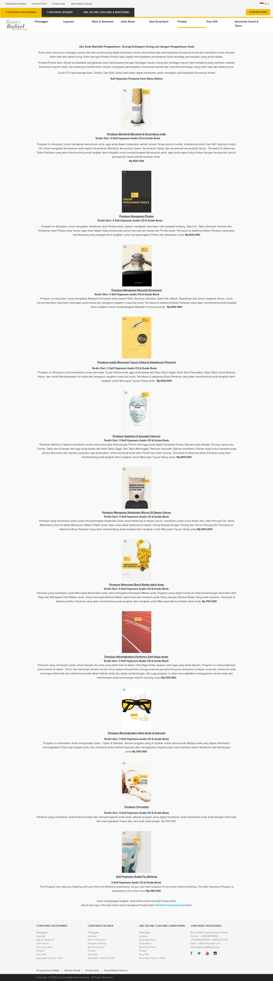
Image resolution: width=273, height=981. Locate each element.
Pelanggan (42, 932)
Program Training (97, 943)
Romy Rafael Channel (81, 4)
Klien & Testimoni (45, 940)
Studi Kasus (145, 943)
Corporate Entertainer (21, 12)
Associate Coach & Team (49, 958)
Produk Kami (59, 4)
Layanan (40, 936)
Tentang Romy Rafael (15, 4)
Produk (40, 951)
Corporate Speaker (60, 12)
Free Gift (41, 954)
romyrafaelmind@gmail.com (205, 947)
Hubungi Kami (258, 12)
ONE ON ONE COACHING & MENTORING (106, 12)
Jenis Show (42, 943)
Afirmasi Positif (39, 4)
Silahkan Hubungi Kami (170, 905)
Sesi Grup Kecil (44, 947)
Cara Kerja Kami (147, 940)
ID (264, 4)
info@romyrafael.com (209, 943)
